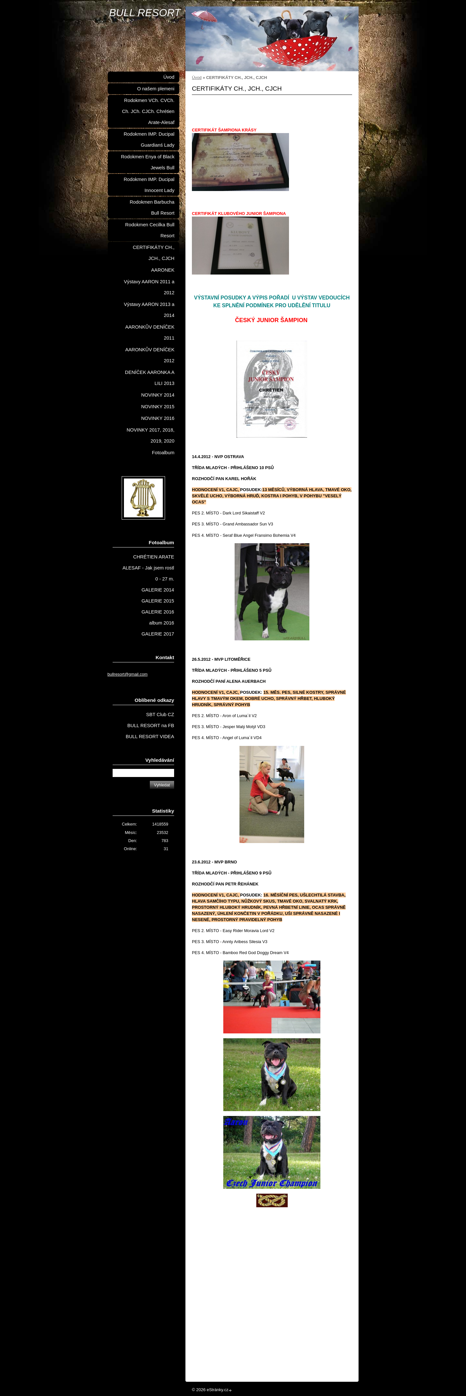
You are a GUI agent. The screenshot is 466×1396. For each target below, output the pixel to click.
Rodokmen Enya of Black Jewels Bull (147, 162)
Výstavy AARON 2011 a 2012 (149, 287)
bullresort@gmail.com (127, 674)
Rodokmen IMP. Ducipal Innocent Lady (149, 185)
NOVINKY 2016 (157, 418)
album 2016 (161, 622)
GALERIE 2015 (157, 600)
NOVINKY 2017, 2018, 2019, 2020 (150, 435)
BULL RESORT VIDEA (150, 736)
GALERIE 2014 (157, 589)
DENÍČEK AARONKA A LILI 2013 (149, 378)
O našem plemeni (155, 88)
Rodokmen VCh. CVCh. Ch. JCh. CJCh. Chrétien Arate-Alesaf (148, 111)
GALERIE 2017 (157, 633)
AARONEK (162, 270)
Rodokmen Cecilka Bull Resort (149, 230)
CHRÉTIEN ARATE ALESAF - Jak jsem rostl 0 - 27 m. (148, 567)
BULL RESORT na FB (150, 725)
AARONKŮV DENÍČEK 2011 (149, 332)
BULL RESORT (145, 12)
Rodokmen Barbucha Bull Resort (152, 207)
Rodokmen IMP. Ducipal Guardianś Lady (149, 139)
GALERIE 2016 (157, 611)
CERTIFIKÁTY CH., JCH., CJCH (153, 253)
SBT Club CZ (160, 714)
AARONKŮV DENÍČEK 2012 (149, 355)
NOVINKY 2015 (157, 406)
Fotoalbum (163, 452)
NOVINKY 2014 (157, 395)
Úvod (197, 77)
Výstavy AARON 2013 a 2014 (149, 310)
